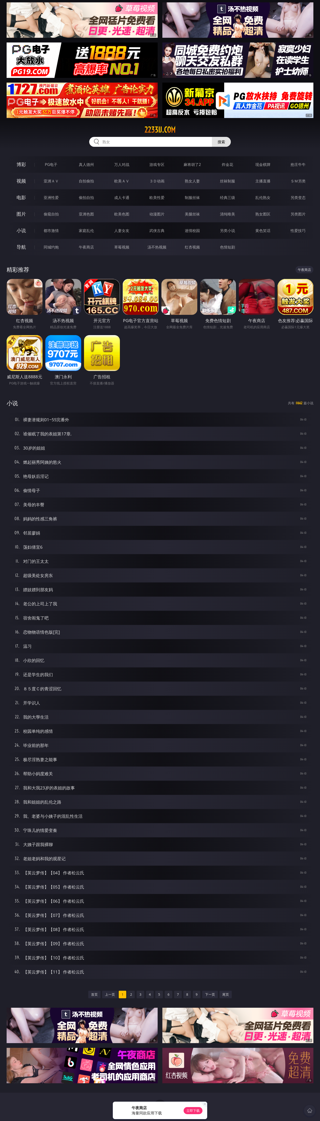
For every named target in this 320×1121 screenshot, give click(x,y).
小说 (21, 230)
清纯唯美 (227, 214)
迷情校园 (192, 230)
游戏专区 (156, 164)
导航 (21, 247)
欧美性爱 (156, 197)
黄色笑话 (262, 230)
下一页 (210, 994)
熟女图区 (262, 214)
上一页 (110, 994)
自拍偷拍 (86, 181)
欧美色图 (121, 214)
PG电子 (51, 164)
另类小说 (227, 230)
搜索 (221, 141)
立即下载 (193, 1110)
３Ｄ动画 (156, 181)
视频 (21, 181)
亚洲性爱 (51, 197)
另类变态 (298, 197)
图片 (21, 214)
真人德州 (86, 164)
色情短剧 (227, 247)
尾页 (225, 994)
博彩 (21, 164)
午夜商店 (86, 247)
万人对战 (121, 164)
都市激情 (51, 230)
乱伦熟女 (262, 197)
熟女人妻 (192, 181)
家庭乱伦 (86, 230)
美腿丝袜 (192, 214)
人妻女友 (121, 230)
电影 (21, 197)
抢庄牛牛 (298, 164)
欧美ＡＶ (121, 181)
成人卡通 (121, 197)
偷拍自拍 (86, 197)
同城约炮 (51, 247)
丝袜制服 (227, 181)
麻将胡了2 (192, 164)
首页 (94, 994)
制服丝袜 (192, 197)
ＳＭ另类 (298, 181)
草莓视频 (121, 247)
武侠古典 (156, 230)
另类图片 (298, 214)
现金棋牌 (262, 164)
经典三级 (227, 197)
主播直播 (262, 181)
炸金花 (227, 164)
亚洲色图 (86, 214)
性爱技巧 (298, 230)
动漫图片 (156, 214)
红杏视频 (192, 247)
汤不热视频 (156, 247)
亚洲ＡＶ (51, 181)
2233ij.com (160, 130)
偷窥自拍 (51, 214)
